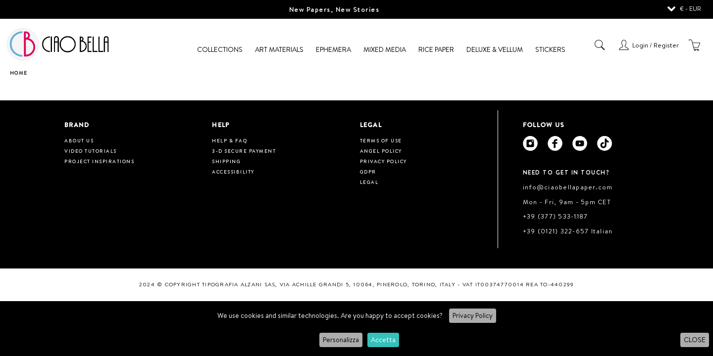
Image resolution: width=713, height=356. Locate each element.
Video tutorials (90, 150)
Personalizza (341, 340)
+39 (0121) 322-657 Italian (568, 230)
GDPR (368, 171)
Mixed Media (384, 49)
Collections (220, 49)
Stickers (550, 49)
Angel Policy (381, 150)
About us (79, 140)
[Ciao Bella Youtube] (579, 143)
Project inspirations (99, 161)
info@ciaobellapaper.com (568, 186)
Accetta (383, 340)
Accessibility (233, 171)
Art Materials (279, 49)
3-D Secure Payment (244, 150)
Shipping (226, 161)
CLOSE (695, 340)
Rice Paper (436, 49)
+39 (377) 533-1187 (555, 216)
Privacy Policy (473, 315)
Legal (369, 181)
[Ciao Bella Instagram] (530, 143)
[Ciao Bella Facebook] (555, 143)
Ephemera (333, 49)
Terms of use (381, 140)
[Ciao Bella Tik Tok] (604, 143)
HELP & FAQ (229, 140)
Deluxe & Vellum (494, 49)
